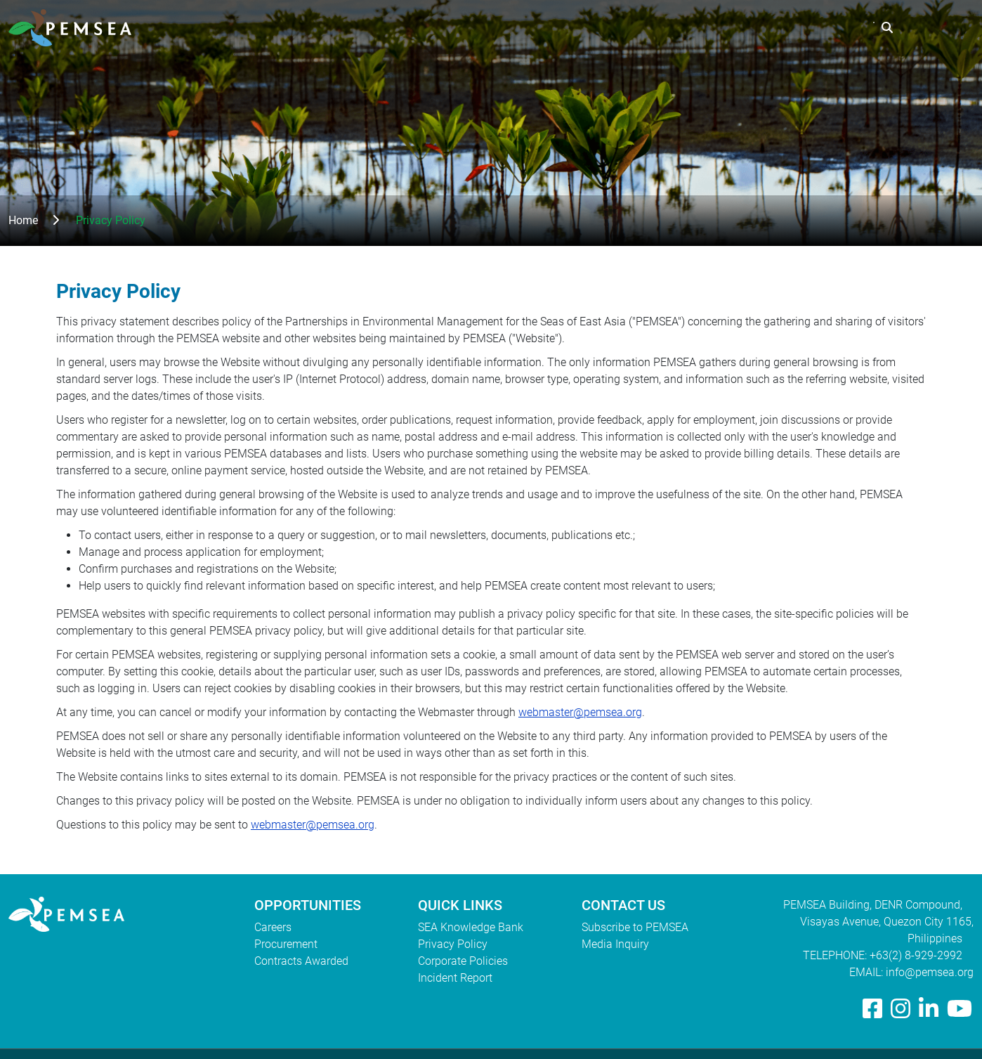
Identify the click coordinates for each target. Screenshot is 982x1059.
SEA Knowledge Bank (470, 927)
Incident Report (455, 978)
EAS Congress (824, 27)
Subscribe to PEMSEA (635, 927)
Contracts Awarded (301, 961)
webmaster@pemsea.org (580, 712)
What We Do (648, 27)
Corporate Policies (463, 961)
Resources (734, 27)
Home (23, 220)
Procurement (285, 944)
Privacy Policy (452, 944)
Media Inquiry (615, 944)
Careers (273, 927)
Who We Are (559, 27)
